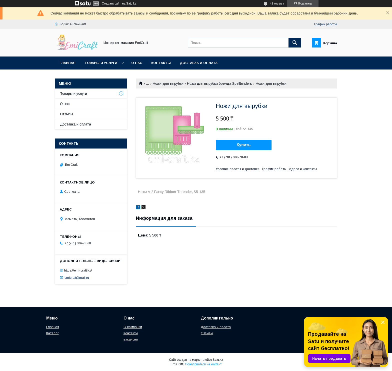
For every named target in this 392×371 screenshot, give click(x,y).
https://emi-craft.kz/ (78, 270)
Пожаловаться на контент (203, 364)
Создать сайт (111, 3)
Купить (244, 145)
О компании (133, 327)
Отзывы (66, 114)
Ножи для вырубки (168, 84)
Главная (68, 63)
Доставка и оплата (199, 63)
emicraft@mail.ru (76, 277)
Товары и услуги (100, 63)
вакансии (131, 339)
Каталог (52, 333)
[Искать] (294, 43)
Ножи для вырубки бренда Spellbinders (219, 84)
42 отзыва (277, 3)
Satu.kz (218, 360)
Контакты (161, 63)
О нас (136, 63)
